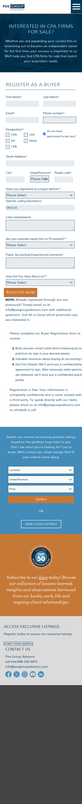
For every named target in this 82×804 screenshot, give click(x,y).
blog (43, 577)
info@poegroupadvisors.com (26, 310)
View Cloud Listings (41, 524)
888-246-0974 (27, 661)
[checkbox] (22, 141)
